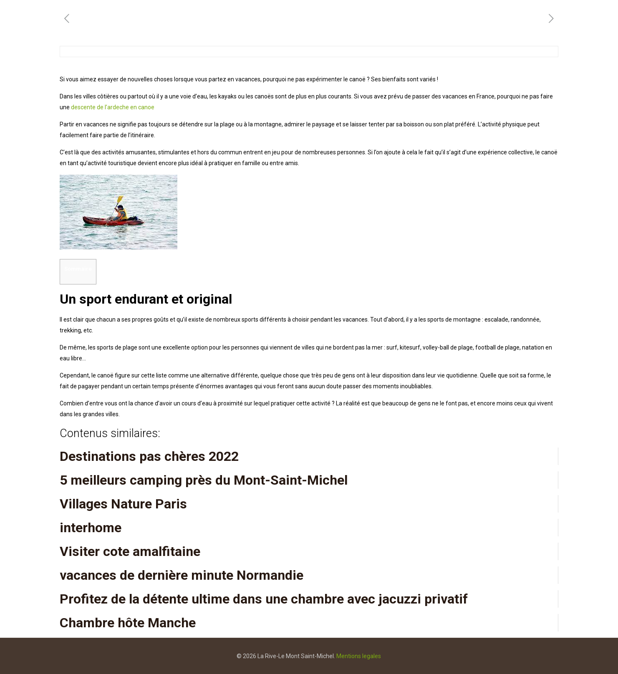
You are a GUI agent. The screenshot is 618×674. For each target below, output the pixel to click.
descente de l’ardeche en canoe (112, 107)
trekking (70, 330)
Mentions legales (358, 656)
